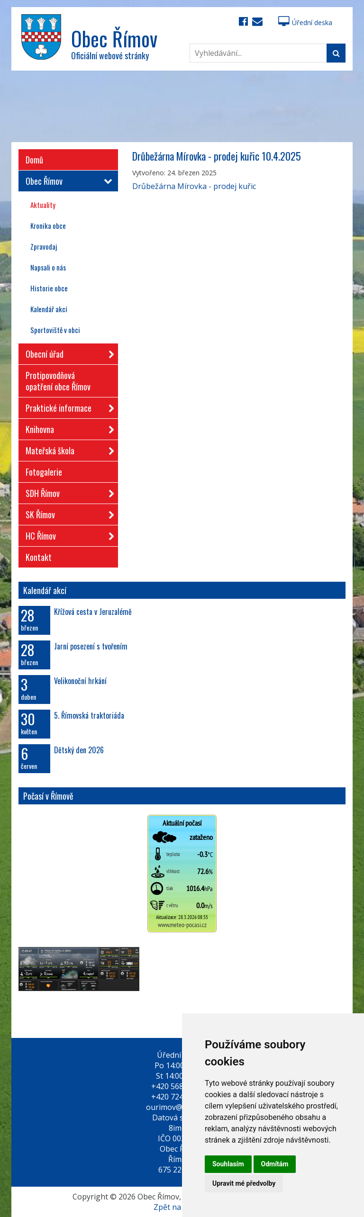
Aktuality (42, 204)
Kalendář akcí (48, 309)
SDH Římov (67, 491)
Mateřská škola (67, 449)
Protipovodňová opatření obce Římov (58, 381)
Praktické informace (67, 406)
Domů (34, 159)
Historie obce (49, 288)
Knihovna (67, 427)
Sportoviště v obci (55, 330)
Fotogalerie (44, 472)
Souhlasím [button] (228, 1164)
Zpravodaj (43, 246)
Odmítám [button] (275, 1164)
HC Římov (67, 534)
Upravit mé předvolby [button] (243, 1183)
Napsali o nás (48, 267)
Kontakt (39, 557)
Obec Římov (67, 181)
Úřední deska (305, 22)
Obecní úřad (67, 352)
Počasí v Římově (48, 796)
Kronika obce (48, 225)
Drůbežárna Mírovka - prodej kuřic (194, 186)
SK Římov (67, 513)
